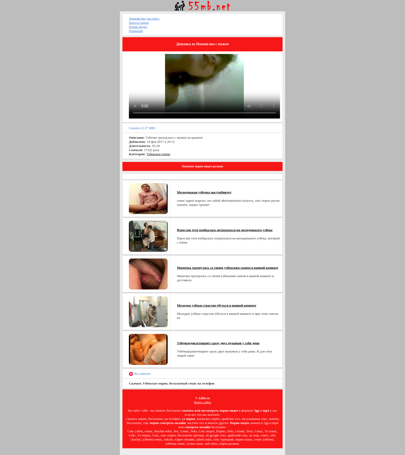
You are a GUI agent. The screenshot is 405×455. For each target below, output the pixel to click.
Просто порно (139, 23)
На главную (140, 374)
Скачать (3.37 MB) (142, 128)
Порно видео (138, 27)
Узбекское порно (158, 154)
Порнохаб (136, 31)
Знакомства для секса (144, 18)
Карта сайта (202, 402)
